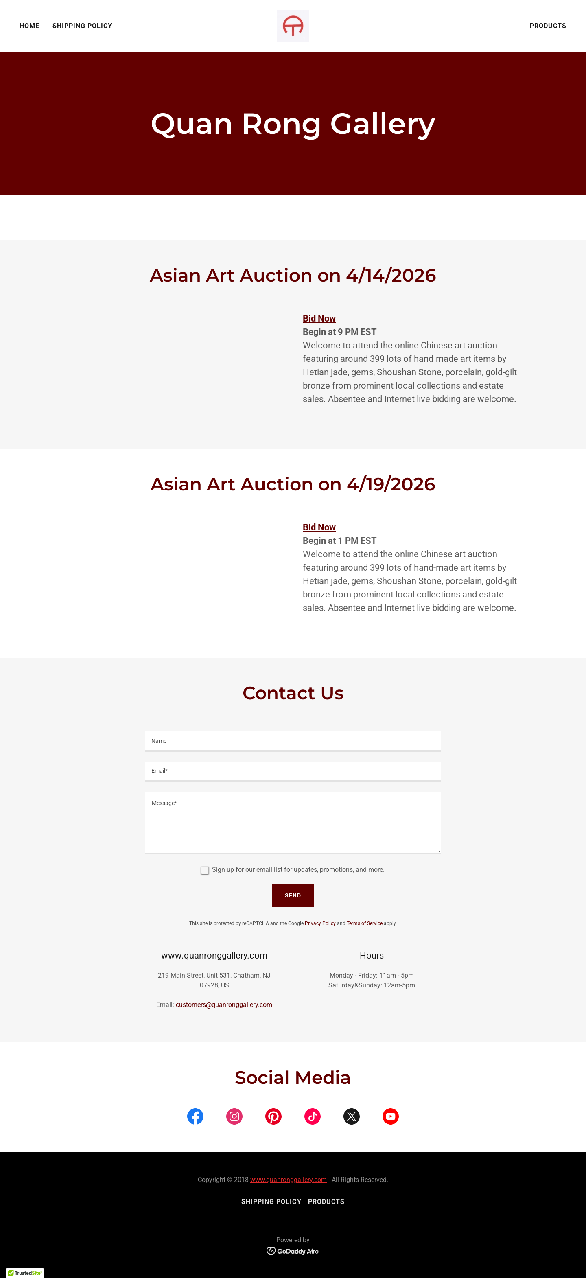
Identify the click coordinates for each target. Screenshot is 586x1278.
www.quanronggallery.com (288, 1180)
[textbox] (292, 741)
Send (293, 895)
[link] (293, 25)
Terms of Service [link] (365, 923)
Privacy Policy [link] (320, 923)
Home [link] (29, 26)
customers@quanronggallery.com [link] (224, 1005)
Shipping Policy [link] (82, 26)
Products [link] (548, 26)
